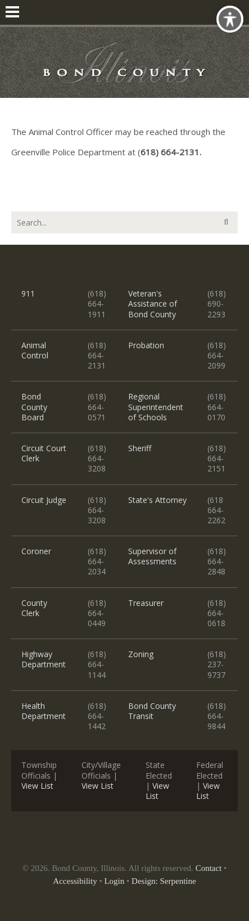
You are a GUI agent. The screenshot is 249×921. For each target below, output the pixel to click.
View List (37, 785)
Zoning (140, 654)
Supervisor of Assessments (152, 556)
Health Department (43, 710)
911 (28, 293)
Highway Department (43, 659)
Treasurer (146, 602)
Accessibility (75, 881)
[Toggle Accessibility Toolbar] (229, 19)
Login (114, 881)
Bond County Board (34, 406)
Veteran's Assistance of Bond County (152, 303)
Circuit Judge (43, 500)
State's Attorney (157, 500)
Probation (146, 345)
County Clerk (34, 607)
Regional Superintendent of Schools (155, 406)
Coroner (36, 551)
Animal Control (34, 350)
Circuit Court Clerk (43, 453)
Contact (209, 868)
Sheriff (139, 448)
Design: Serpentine (164, 881)
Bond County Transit (152, 710)
